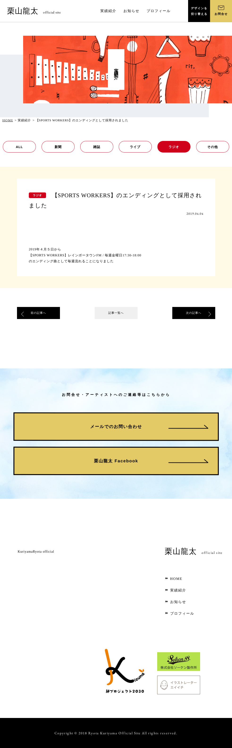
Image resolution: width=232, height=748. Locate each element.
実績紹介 (175, 590)
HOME (7, 120)
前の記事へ (38, 314)
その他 (212, 147)
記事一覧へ (116, 314)
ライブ (135, 147)
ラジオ (174, 147)
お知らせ (175, 602)
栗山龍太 (34, 11)
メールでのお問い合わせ (116, 426)
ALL (19, 147)
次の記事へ (194, 314)
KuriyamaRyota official (36, 551)
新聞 (58, 147)
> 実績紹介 (23, 120)
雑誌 (96, 147)
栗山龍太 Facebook (116, 461)
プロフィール (179, 613)
